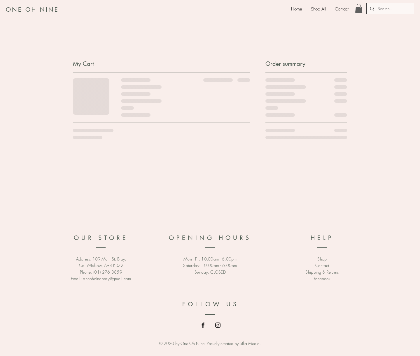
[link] (359, 8)
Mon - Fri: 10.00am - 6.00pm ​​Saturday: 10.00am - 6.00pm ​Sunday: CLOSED (210, 265)
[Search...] (390, 8)
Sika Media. (250, 343)
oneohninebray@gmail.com (107, 278)
